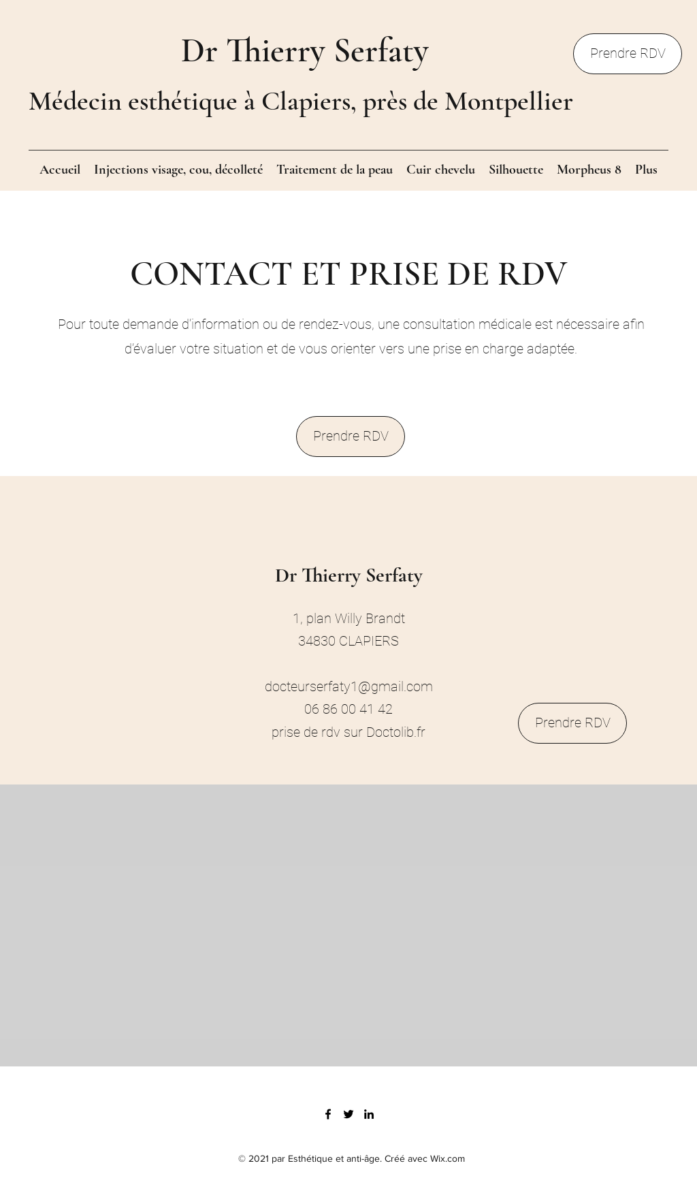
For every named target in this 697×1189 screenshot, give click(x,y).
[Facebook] (328, 1114)
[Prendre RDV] (627, 53)
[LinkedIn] (369, 1114)
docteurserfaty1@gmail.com (349, 686)
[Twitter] (348, 1114)
